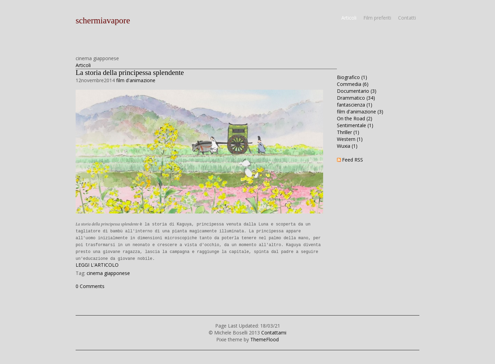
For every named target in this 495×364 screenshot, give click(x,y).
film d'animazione (135, 80)
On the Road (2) (354, 118)
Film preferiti (377, 17)
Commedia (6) (352, 84)
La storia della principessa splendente (130, 72)
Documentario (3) (356, 91)
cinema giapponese (108, 273)
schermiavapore (103, 20)
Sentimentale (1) (355, 125)
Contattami (273, 332)
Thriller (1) (348, 132)
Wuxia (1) (347, 146)
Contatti (407, 17)
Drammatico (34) (356, 98)
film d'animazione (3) (360, 111)
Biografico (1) (352, 77)
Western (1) (350, 139)
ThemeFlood (264, 339)
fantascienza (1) (354, 104)
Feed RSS (352, 159)
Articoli (348, 17)
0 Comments (90, 286)
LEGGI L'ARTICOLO (97, 265)
